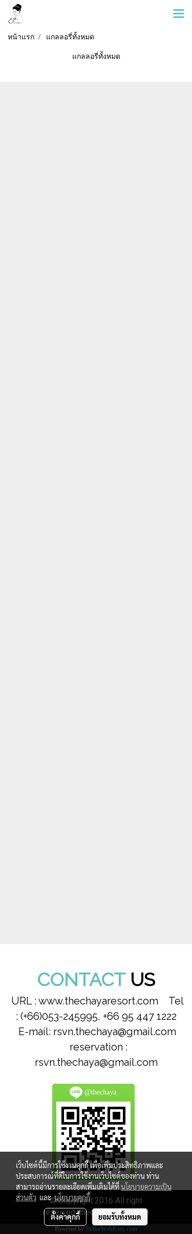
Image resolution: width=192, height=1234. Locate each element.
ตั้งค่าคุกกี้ (65, 1216)
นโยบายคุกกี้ (72, 1197)
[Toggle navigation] (178, 14)
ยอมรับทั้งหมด (119, 1216)
